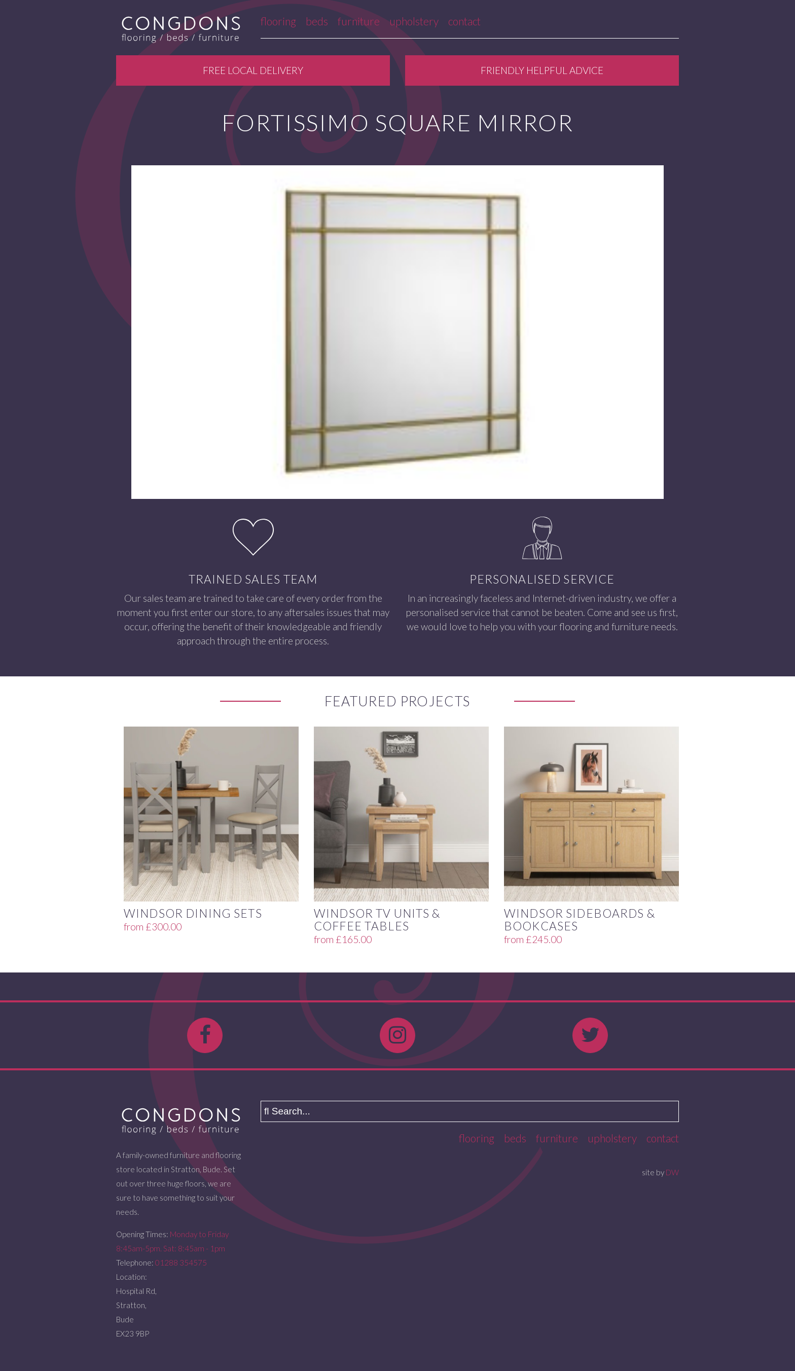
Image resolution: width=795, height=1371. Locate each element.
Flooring (278, 21)
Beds (317, 21)
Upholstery (414, 21)
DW (672, 1172)
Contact (464, 21)
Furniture (359, 21)
